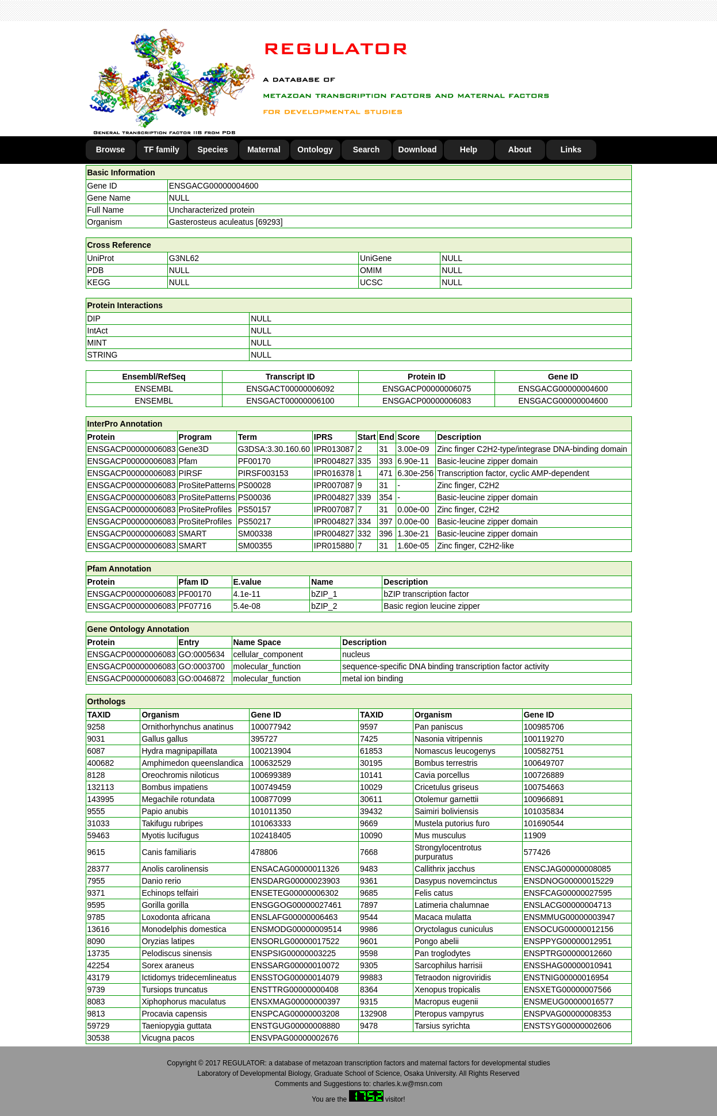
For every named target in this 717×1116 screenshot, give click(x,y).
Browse (110, 149)
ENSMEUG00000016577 (569, 1001)
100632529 (271, 763)
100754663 (544, 787)
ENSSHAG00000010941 (568, 965)
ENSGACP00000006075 (426, 388)
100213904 (271, 750)
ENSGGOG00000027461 (296, 905)
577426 (537, 852)
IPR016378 (334, 473)
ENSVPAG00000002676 (294, 1037)
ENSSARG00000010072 (295, 965)
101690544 (544, 823)
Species (213, 149)
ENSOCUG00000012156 (569, 929)
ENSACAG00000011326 (295, 868)
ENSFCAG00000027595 (568, 893)
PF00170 (195, 594)
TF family (161, 149)
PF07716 (195, 606)
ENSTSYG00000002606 (568, 1025)
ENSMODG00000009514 (296, 929)
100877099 (271, 799)
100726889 (544, 775)
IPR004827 (334, 461)
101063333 (271, 823)
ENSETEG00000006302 (295, 893)
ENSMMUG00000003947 (569, 917)
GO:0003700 (202, 666)
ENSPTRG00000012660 (568, 953)
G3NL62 (184, 258)
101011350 (271, 811)
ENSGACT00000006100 (290, 400)
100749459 (271, 787)
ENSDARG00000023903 (295, 880)
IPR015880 (334, 545)
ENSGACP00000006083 (426, 400)
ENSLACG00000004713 (568, 905)
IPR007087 (334, 485)
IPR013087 (334, 449)
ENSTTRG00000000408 (295, 989)
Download (417, 149)
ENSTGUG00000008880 (295, 1025)
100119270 (544, 738)
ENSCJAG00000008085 (567, 868)
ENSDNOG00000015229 (569, 880)
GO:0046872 (202, 678)
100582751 (544, 750)
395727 (264, 738)
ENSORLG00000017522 (295, 941)
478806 (264, 852)
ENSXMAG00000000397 (295, 1001)
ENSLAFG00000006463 (294, 917)
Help (468, 149)
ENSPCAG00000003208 (295, 1013)
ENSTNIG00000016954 (566, 977)
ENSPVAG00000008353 (567, 1013)
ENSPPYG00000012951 (568, 941)
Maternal (264, 149)
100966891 (544, 799)
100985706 (544, 726)
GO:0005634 (202, 654)
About (519, 149)
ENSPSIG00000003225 (293, 953)
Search (366, 149)
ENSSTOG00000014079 (295, 977)
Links (571, 149)
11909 (535, 835)
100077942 (271, 726)
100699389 (271, 775)
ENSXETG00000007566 (568, 989)
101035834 (544, 811)
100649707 (544, 763)
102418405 (271, 835)
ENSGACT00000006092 (290, 388)
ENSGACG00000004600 (214, 185)
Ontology (314, 149)
